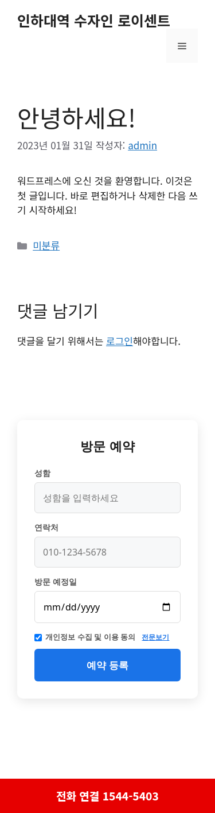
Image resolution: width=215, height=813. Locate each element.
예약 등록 (107, 665)
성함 (42, 473)
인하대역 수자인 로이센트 (93, 20)
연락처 (46, 527)
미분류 (46, 245)
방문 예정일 (55, 581)
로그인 (119, 341)
